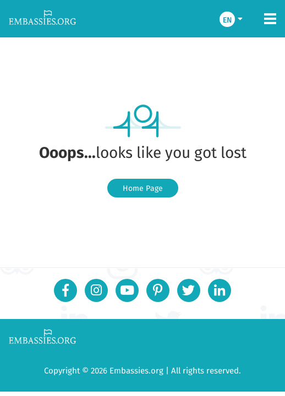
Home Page (143, 188)
